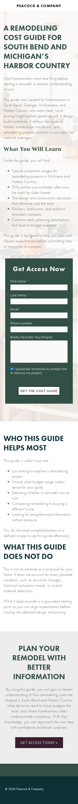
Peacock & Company (39, 5)
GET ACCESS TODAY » (39, 742)
